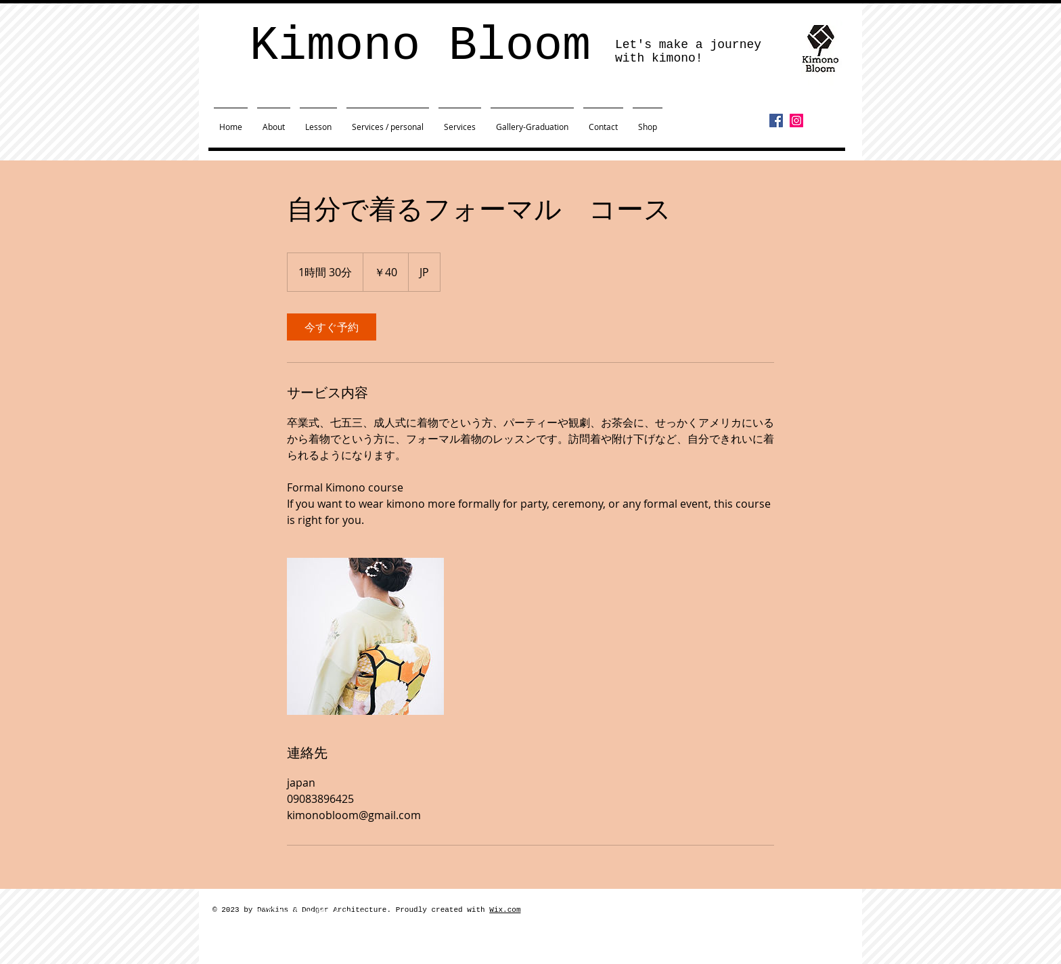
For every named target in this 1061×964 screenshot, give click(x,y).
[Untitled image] (365, 636)
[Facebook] (776, 120)
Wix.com (504, 910)
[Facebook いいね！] (795, 140)
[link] (331, 327)
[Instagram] (796, 120)
